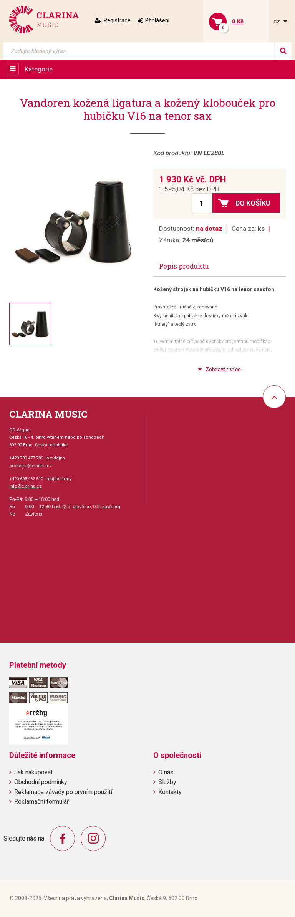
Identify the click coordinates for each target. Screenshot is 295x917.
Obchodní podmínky (40, 782)
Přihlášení (157, 20)
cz (277, 21)
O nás (166, 772)
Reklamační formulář (41, 801)
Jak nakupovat (33, 772)
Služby (167, 782)
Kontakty (170, 792)
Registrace (117, 20)
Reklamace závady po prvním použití (63, 792)
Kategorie (39, 69)
